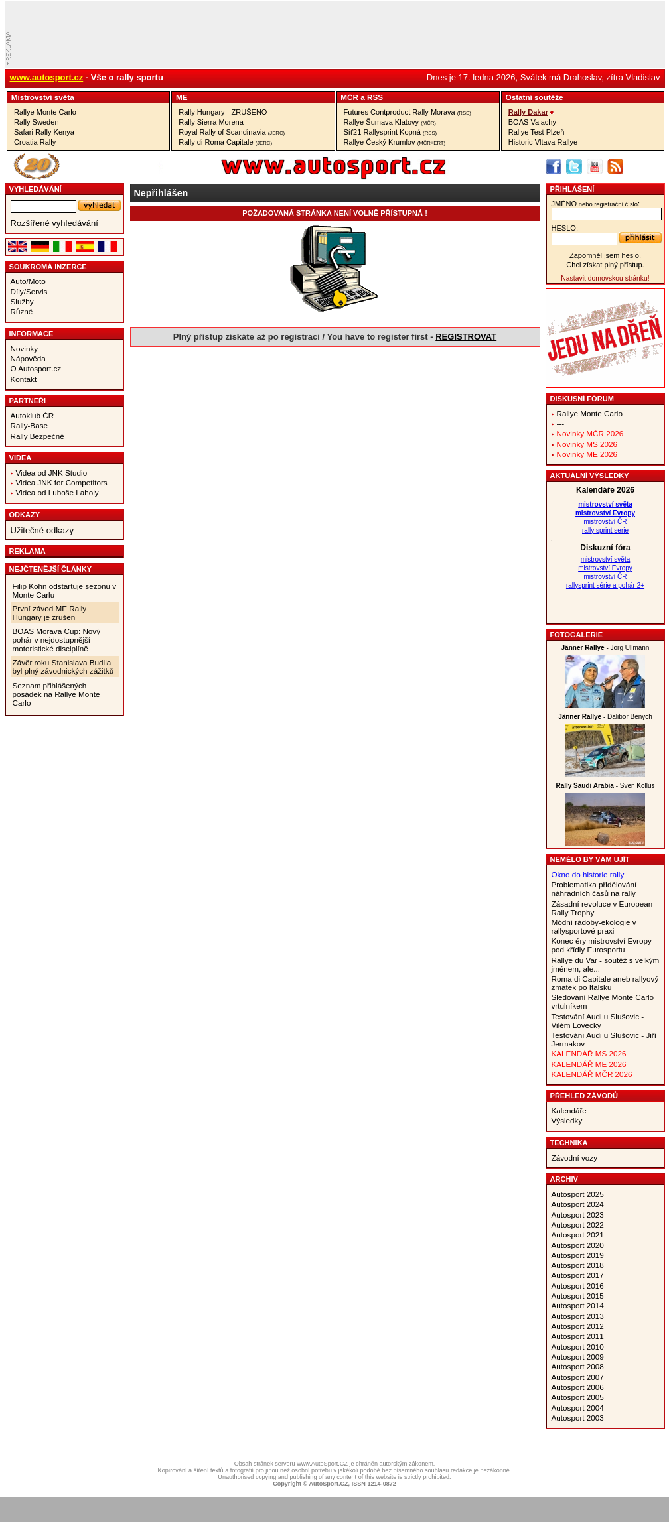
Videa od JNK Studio (52, 472)
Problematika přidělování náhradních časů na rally (594, 888)
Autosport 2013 (578, 1316)
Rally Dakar (528, 112)
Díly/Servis (29, 291)
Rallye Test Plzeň (536, 132)
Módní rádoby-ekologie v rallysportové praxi (594, 926)
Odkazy (24, 515)
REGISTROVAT (465, 337)
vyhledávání (35, 189)
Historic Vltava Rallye (542, 142)
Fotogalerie (576, 635)
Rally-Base (29, 425)
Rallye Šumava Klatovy (390, 122)
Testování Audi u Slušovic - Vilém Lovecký (598, 1020)
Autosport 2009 (578, 1356)
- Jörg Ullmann (605, 647)
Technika (569, 1143)
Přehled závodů (584, 1096)
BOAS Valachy (532, 122)
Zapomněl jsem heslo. (605, 255)
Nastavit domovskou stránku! (605, 278)
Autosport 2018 (578, 1265)
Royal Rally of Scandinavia (232, 132)
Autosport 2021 (578, 1234)
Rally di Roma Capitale (225, 142)
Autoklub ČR (32, 415)
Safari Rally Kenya (44, 132)
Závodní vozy (575, 1157)
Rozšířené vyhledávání (54, 223)
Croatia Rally (35, 142)
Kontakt (24, 379)
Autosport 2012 (578, 1326)
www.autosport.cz (47, 77)
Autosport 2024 (578, 1204)
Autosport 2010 (578, 1346)
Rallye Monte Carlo (45, 112)
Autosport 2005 (578, 1397)
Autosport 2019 (578, 1255)
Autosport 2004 (578, 1407)
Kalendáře (569, 1110)
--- (561, 423)
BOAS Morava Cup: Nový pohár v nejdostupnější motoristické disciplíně (57, 640)
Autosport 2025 (578, 1194)
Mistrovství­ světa (42, 97)
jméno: (596, 204)
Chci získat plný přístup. (605, 265)
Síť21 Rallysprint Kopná (390, 132)
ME (182, 97)
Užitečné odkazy (42, 530)
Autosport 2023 (578, 1214)
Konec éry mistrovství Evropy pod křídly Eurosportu (602, 945)
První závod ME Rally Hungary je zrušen (50, 612)
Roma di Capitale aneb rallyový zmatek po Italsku (605, 982)
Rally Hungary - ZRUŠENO (223, 112)
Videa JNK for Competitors (62, 482)
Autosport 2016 (578, 1285)
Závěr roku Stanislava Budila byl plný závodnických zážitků (63, 666)
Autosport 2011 (578, 1336)
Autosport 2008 (578, 1366)
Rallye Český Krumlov (395, 142)
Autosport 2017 (578, 1275)
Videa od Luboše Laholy (57, 492)
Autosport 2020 (578, 1245)
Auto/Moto (28, 281)
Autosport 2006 (578, 1387)
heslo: (565, 228)
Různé (22, 311)
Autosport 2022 (578, 1224)
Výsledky (567, 1120)
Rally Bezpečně (37, 436)
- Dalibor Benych (605, 716)
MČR (349, 97)
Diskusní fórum (582, 399)
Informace (31, 334)
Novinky (24, 348)
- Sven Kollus (605, 785)
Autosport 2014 (578, 1305)
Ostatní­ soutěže (534, 97)
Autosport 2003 (578, 1417)
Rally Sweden (36, 122)
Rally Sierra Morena (211, 122)
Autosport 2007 (578, 1377)
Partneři (27, 401)
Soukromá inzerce (48, 267)
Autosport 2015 (578, 1295)
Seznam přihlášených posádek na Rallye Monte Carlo (56, 694)
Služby (22, 301)
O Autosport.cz (36, 368)
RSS (375, 97)
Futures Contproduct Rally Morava (407, 112)
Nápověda (28, 358)
